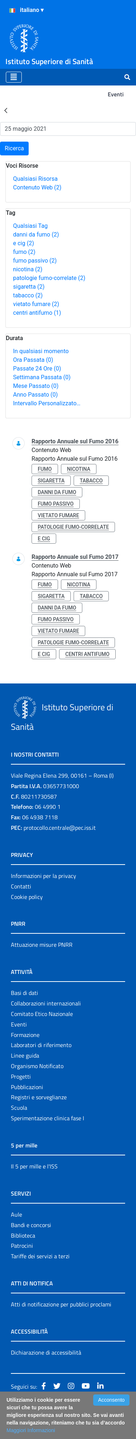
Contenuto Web (37, 187)
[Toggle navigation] (14, 77)
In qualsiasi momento (41, 351)
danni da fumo (36, 234)
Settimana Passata (41, 377)
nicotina (27, 269)
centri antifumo (37, 312)
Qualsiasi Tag (30, 225)
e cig (23, 243)
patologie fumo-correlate (49, 278)
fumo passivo (35, 260)
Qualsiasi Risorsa (35, 178)
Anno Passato (35, 394)
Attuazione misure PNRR (42, 944)
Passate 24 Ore (37, 368)
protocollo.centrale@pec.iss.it (60, 827)
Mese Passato (35, 385)
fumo (24, 251)
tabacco (28, 295)
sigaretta (29, 286)
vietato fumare (36, 304)
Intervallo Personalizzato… (47, 403)
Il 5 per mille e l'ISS (34, 1166)
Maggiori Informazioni (31, 1430)
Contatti (21, 886)
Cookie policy (27, 896)
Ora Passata (33, 359)
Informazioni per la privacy (43, 875)
